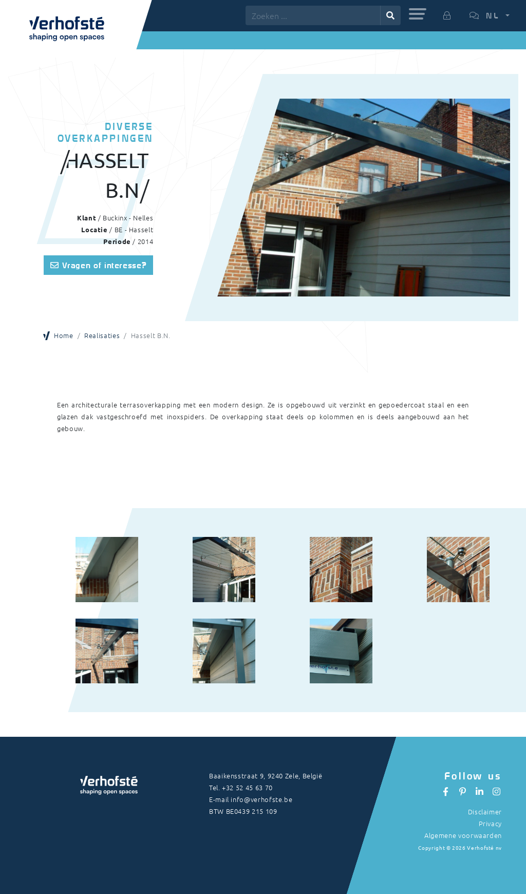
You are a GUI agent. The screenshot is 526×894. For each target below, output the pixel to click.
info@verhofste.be (261, 799)
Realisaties (102, 335)
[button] (418, 14)
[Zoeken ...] (313, 15)
